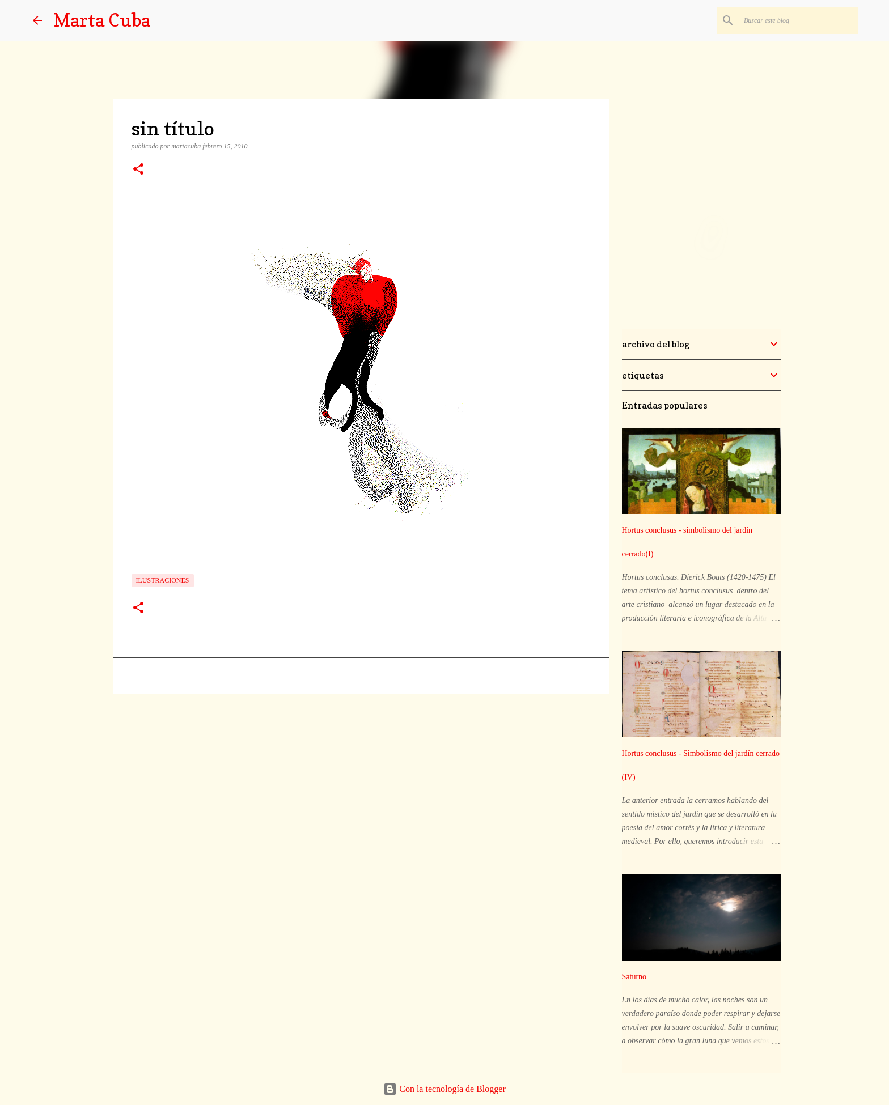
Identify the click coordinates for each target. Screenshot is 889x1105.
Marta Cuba (101, 20)
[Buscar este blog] (798, 20)
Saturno (634, 976)
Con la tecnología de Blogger (444, 1089)
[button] (138, 170)
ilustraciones (162, 580)
